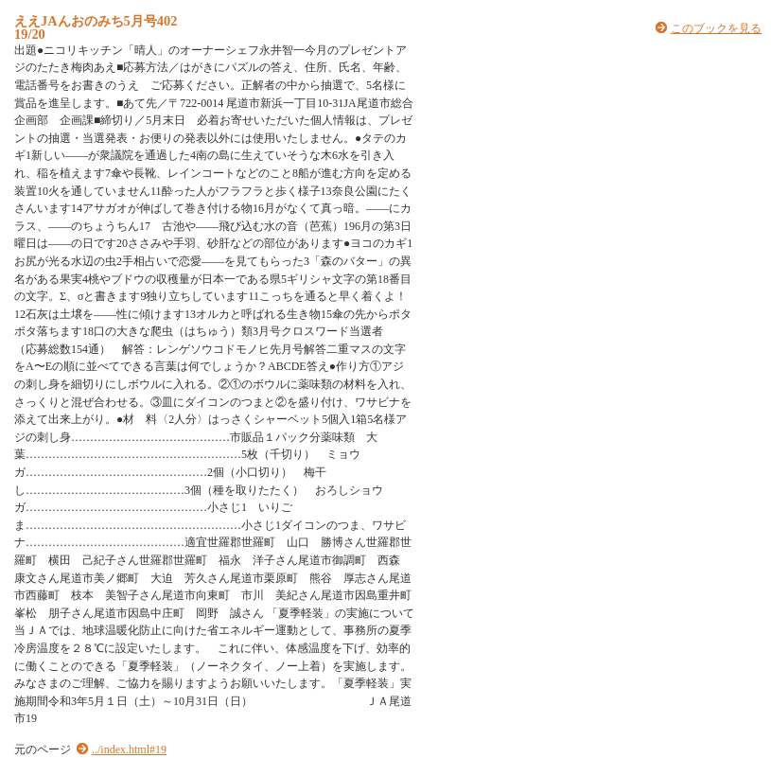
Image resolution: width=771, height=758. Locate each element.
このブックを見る (716, 28)
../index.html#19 (129, 749)
